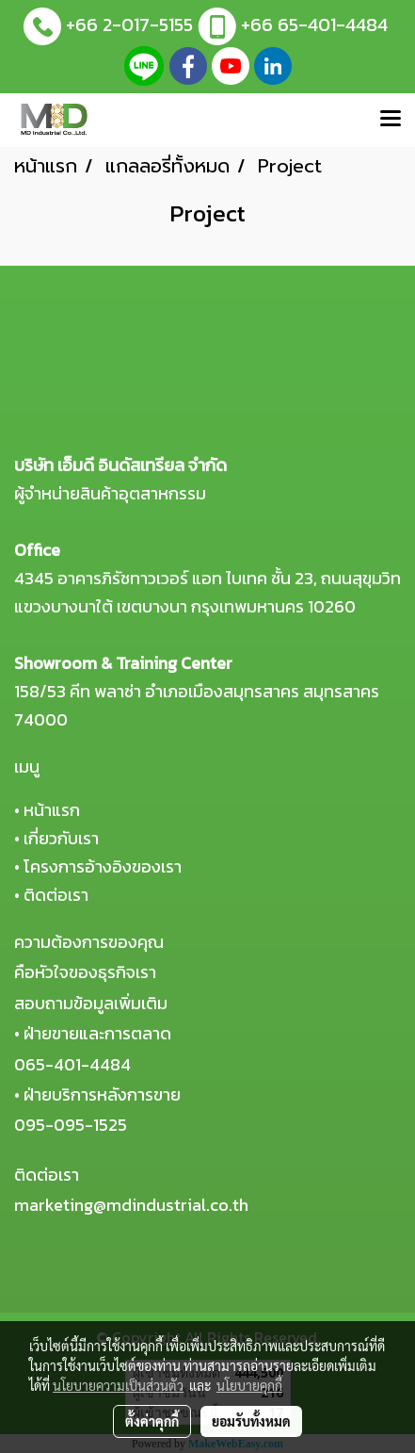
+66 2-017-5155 (129, 24)
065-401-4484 (72, 1064)
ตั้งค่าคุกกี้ (152, 1420)
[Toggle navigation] (390, 119)
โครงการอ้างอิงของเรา (103, 866)
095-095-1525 (70, 1124)
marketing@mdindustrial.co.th (131, 1204)
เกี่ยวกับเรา (61, 838)
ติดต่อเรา (56, 894)
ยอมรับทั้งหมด (251, 1420)
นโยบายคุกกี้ (249, 1385)
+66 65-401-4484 (314, 24)
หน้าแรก (52, 810)
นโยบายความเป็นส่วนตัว (118, 1385)
